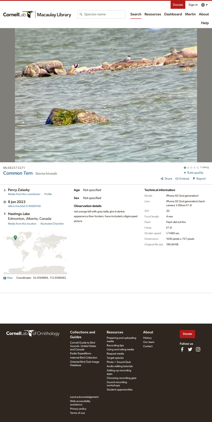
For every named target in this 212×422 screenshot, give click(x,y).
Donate (178, 4)
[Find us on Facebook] (182, 349)
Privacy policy (78, 408)
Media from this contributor (24, 194)
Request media (115, 353)
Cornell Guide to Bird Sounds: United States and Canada (83, 346)
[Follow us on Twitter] (190, 349)
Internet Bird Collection (83, 357)
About (204, 14)
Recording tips (115, 345)
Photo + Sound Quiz (119, 362)
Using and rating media (120, 349)
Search (135, 14)
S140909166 (24, 206)
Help (205, 23)
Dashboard (173, 14)
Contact (147, 346)
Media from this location (22, 223)
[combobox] (104, 14)
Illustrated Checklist (52, 223)
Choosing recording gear (122, 378)
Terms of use (77, 413)
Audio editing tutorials (120, 366)
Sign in (193, 4)
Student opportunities (120, 389)
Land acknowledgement (84, 397)
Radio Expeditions (80, 353)
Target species (115, 358)
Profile (48, 194)
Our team (148, 342)
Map (8, 277)
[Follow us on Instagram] (198, 349)
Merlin (190, 14)
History (147, 338)
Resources (153, 14)
